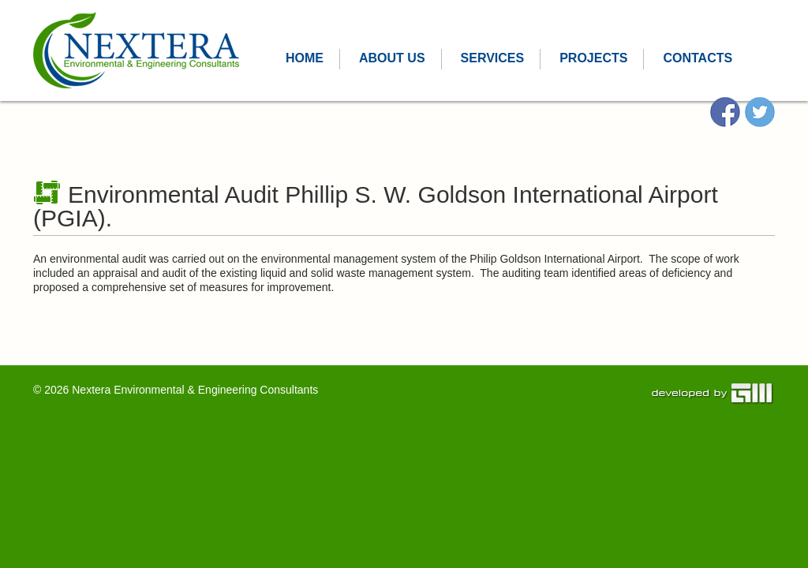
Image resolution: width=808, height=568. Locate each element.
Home (305, 58)
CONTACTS (697, 58)
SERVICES (493, 58)
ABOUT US (392, 58)
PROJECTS (593, 58)
